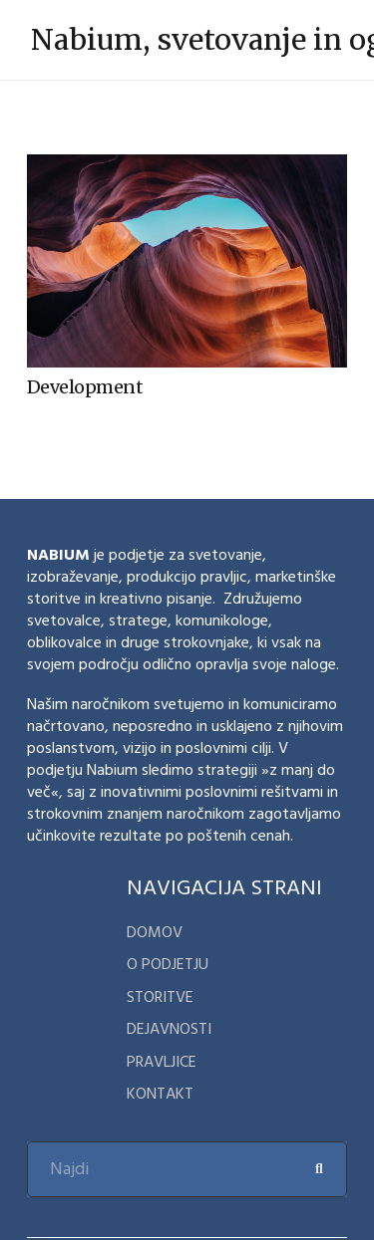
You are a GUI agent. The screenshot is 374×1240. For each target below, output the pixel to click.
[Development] (187, 167)
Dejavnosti (169, 1029)
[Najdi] (187, 1169)
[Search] (319, 1169)
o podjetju (167, 964)
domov (155, 932)
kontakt (160, 1094)
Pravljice (161, 1062)
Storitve (160, 997)
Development (85, 386)
